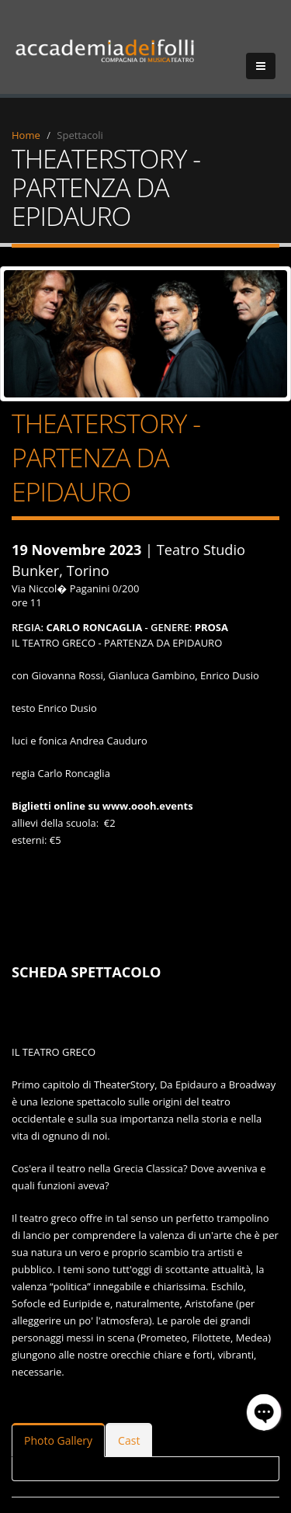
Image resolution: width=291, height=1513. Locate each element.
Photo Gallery (58, 1440)
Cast (129, 1440)
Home (26, 135)
